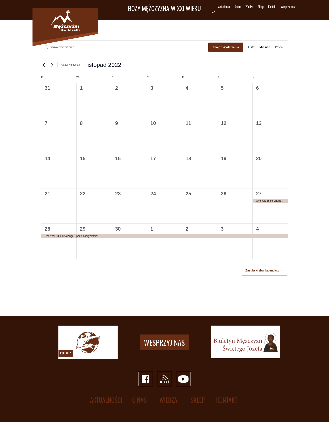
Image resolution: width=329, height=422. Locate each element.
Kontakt (272, 7)
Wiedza (249, 7)
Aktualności (224, 7)
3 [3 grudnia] (222, 229)
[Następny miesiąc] (51, 65)
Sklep (261, 7)
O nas (238, 7)
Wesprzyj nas (288, 7)
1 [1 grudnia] (151, 229)
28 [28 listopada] (47, 229)
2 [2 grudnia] (186, 229)
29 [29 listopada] (83, 229)
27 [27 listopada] (259, 193)
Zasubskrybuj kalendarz (262, 270)
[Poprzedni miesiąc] (43, 65)
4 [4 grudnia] (257, 229)
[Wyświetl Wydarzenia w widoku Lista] (251, 47)
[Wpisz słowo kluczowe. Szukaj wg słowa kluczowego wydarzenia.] (124, 47)
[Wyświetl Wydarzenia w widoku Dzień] (279, 47)
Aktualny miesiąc (70, 64)
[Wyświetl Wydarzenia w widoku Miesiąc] (265, 47)
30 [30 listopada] (118, 229)
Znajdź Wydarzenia (226, 47)
